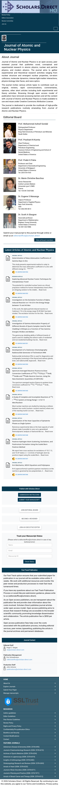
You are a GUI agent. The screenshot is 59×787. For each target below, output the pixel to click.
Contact (6, 739)
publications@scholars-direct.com (19, 669)
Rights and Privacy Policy (12, 726)
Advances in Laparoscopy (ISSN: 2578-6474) (19, 757)
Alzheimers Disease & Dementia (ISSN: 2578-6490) (21, 747)
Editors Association (7, 18)
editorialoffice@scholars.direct (26, 236)
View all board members (44, 240)
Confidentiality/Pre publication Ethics (16, 729)
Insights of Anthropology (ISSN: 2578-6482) (18, 760)
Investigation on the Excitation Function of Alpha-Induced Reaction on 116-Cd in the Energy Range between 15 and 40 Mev (31, 303)
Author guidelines (9, 713)
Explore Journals (9, 686)
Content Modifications (11, 736)
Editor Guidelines (9, 716)
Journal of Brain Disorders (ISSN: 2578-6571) (19, 770)
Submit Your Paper (10, 690)
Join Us (4, 24)
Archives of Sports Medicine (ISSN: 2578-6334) (20, 753)
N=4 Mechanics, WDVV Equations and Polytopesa (31, 465)
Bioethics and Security (11, 733)
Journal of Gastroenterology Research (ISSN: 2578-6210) (23, 750)
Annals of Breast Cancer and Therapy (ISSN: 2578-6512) (23, 776)
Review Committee (7, 21)
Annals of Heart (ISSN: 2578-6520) (15, 767)
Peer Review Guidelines (11, 719)
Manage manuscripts (11, 693)
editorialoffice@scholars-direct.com (19, 659)
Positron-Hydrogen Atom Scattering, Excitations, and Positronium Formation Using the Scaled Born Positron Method (32, 444)
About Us (6, 683)
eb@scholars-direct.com (15, 650)
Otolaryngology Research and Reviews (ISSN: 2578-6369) (23, 763)
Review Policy (6, 15)
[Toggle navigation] (56, 28)
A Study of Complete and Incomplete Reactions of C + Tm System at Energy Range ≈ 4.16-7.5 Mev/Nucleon (32, 400)
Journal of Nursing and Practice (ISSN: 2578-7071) (21, 773)
